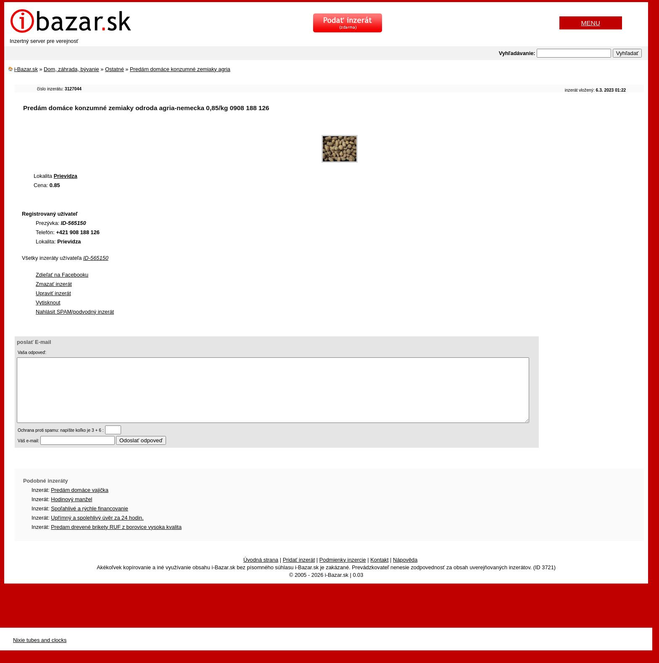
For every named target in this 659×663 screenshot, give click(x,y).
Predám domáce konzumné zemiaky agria (180, 69)
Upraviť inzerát (53, 293)
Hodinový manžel (71, 512)
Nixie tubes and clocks (39, 653)
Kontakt (379, 572)
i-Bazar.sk (26, 69)
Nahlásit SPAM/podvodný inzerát (75, 312)
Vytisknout (48, 302)
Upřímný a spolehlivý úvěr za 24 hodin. (97, 530)
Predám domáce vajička (79, 502)
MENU (590, 22)
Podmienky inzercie (342, 572)
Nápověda (405, 572)
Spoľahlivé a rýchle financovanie (89, 521)
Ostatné (114, 69)
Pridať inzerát (299, 572)
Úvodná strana (260, 572)
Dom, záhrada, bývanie (71, 69)
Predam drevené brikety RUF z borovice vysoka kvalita (116, 539)
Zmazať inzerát (54, 284)
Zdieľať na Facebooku (62, 275)
